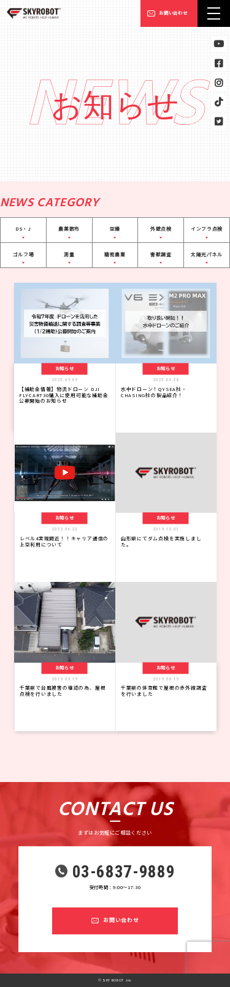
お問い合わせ (173, 13)
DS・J (23, 228)
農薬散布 (69, 228)
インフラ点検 (207, 228)
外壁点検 (161, 228)
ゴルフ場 (23, 254)
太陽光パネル (207, 254)
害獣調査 (161, 254)
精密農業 (115, 254)
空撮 (115, 228)
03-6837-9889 (123, 872)
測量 (69, 254)
